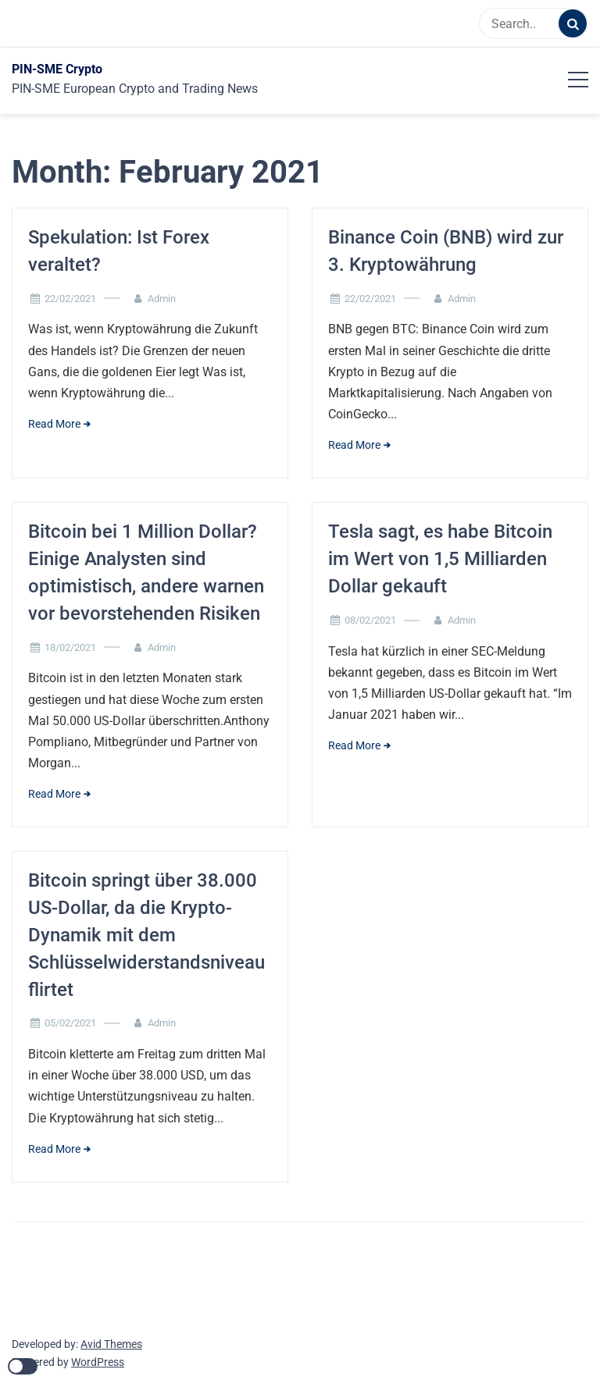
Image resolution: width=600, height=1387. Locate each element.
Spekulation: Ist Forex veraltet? (118, 251)
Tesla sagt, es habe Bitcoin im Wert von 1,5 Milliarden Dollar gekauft (440, 559)
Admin (162, 298)
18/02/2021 (70, 647)
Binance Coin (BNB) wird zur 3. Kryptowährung (445, 251)
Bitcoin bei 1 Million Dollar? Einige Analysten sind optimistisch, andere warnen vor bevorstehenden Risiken (146, 572)
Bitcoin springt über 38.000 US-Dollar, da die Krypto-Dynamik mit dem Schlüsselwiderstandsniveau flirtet (146, 935)
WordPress (97, 1362)
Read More (54, 424)
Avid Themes (111, 1344)
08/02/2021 (370, 620)
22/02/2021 (70, 298)
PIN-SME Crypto (57, 69)
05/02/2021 (70, 1023)
